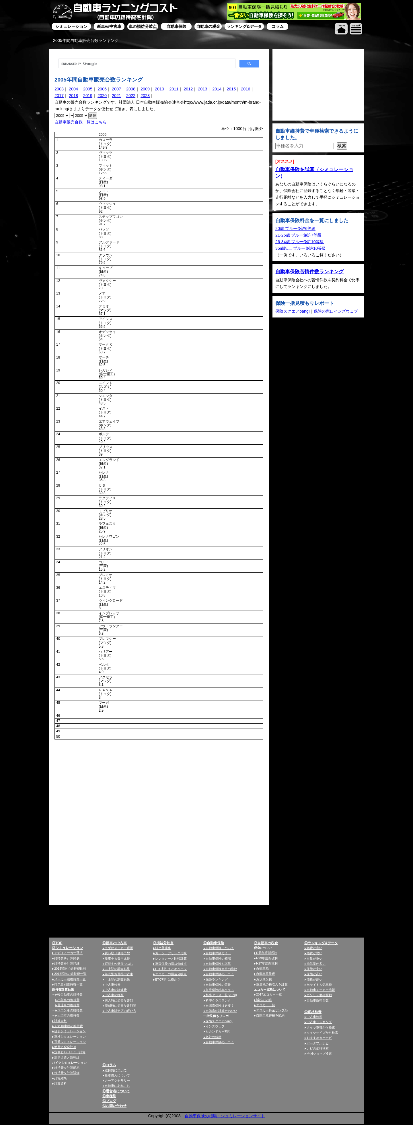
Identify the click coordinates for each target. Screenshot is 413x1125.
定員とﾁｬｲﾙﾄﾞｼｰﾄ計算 (69, 1052)
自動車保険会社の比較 (221, 969)
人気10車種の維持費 (68, 1026)
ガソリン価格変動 (319, 995)
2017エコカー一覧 (269, 994)
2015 (231, 89)
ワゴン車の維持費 (70, 1010)
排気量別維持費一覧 (68, 984)
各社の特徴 (213, 1037)
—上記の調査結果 (117, 969)
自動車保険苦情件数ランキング (309, 271)
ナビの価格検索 (318, 1048)
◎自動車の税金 (266, 943)
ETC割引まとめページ (171, 969)
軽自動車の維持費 (70, 994)
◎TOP (57, 943)
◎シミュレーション (67, 948)
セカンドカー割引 (218, 1031)
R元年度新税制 (266, 952)
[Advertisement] (103, 783)
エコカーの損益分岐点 (171, 974)
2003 (59, 89)
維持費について (116, 1070)
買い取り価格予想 (117, 953)
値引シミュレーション (70, 1031)
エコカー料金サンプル (272, 1010)
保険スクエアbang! (292, 311)
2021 (116, 95)
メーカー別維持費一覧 (70, 979)
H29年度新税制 (267, 958)
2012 (188, 89)
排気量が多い (316, 963)
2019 (87, 95)
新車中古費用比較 (117, 958)
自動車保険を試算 (218, 963)
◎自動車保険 (213, 943)
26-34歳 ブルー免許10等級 (299, 241)
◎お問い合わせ (114, 1106)
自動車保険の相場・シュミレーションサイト (225, 1116)
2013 (202, 89)
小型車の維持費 (68, 1000)
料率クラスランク (218, 1000)
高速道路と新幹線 (66, 1057)
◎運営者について (116, 1091)
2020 (102, 95)
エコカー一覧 (265, 1005)
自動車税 (262, 968)
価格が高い (314, 979)
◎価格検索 (313, 1012)
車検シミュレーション (70, 1036)
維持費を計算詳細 (66, 963)
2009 (145, 89)
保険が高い (314, 974)
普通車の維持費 (68, 1005)
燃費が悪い (314, 953)
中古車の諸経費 (116, 990)
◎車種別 (109, 1096)
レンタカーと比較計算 (171, 958)
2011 (173, 89)
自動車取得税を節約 (270, 1015)
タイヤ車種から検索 (321, 1027)
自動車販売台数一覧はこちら (80, 122)
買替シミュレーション (70, 1041)
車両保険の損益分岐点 (171, 963)
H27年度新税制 (267, 963)
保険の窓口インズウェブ (336, 311)
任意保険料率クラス (220, 990)
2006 (102, 89)
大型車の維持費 (68, 1015)
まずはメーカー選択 (68, 952)
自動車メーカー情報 (321, 990)
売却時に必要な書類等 (120, 1005)
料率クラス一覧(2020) (221, 995)
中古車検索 (112, 984)
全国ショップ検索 (319, 1053)
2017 (59, 95)
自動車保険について (220, 948)
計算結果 (60, 1078)
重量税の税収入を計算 (272, 984)
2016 (245, 89)
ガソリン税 (264, 979)
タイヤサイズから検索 (322, 1032)
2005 (87, 89)
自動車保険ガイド (218, 953)
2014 (216, 89)
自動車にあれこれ (117, 1085)
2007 (116, 89)
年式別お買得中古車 (119, 974)
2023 (145, 95)
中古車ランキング (319, 1022)
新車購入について (117, 1075)
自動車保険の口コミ (220, 974)
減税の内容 (264, 1000)
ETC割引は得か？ (167, 979)
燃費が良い (314, 948)
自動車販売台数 (318, 1000)
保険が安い (314, 969)
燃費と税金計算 (65, 1047)
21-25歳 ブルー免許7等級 (298, 235)
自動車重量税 (265, 973)
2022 (130, 95)
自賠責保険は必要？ (220, 1005)
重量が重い (314, 958)
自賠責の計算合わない (221, 1010)
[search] (146, 63)
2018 (73, 95)
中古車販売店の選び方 (120, 1010)
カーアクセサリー (117, 1080)
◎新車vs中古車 (114, 943)
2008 (130, 89)
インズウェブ (215, 1026)
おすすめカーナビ (319, 1037)
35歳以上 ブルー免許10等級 (300, 248)
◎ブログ (109, 1101)
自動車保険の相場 (218, 958)
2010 (159, 89)
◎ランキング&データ (321, 943)
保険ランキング (217, 979)
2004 (73, 89)
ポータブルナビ (318, 1043)
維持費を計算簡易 (66, 958)
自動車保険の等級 (218, 984)
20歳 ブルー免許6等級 (295, 228)
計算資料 (60, 1021)
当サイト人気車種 (319, 984)
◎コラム (109, 1065)
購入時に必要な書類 (119, 1000)
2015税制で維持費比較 (70, 968)
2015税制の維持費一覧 (70, 973)
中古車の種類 (114, 995)
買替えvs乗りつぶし (119, 963)
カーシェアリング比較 (171, 953)
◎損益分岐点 (163, 943)
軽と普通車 (163, 948)
